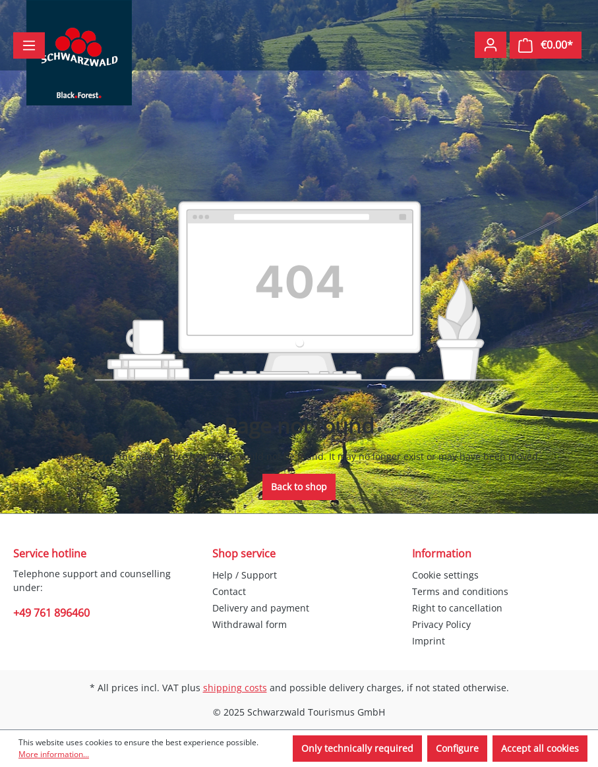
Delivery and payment (260, 608)
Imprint (428, 641)
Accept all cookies (540, 748)
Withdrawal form (249, 624)
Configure (457, 748)
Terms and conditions (460, 591)
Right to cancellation (457, 608)
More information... (53, 754)
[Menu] (29, 45)
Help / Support (244, 575)
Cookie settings (445, 575)
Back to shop (299, 486)
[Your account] (490, 45)
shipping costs (235, 687)
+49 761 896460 (51, 613)
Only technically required (357, 748)
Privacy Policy (441, 624)
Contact (229, 591)
